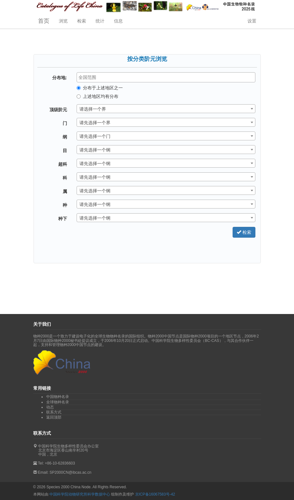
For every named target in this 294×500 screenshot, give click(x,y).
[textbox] (167, 77)
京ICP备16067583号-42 (155, 494)
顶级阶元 (58, 109)
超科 (62, 164)
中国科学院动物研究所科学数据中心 (79, 494)
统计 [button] (100, 20)
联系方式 (53, 412)
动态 (50, 407)
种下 (62, 218)
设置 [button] (251, 20)
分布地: (59, 77)
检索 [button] (81, 20)
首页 (43, 21)
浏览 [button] (63, 20)
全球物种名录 (57, 402)
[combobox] (166, 77)
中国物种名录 (57, 396)
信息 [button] (118, 20)
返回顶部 (53, 417)
